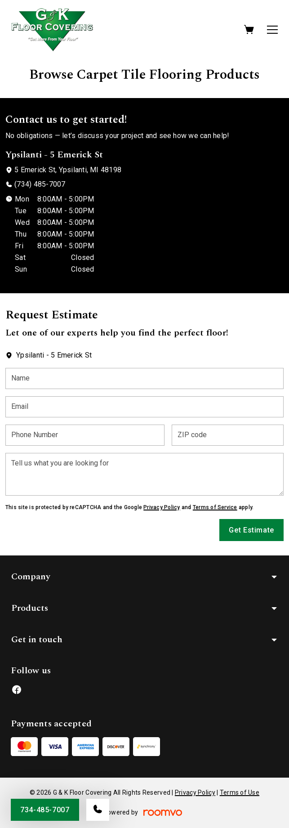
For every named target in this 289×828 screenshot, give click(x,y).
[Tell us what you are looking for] (144, 474)
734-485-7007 (45, 810)
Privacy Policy (161, 507)
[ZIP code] (228, 435)
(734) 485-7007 (39, 184)
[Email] (144, 406)
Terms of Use (239, 792)
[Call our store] (97, 810)
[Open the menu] (272, 30)
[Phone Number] (85, 435)
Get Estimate (251, 530)
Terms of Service (215, 507)
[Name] (144, 378)
